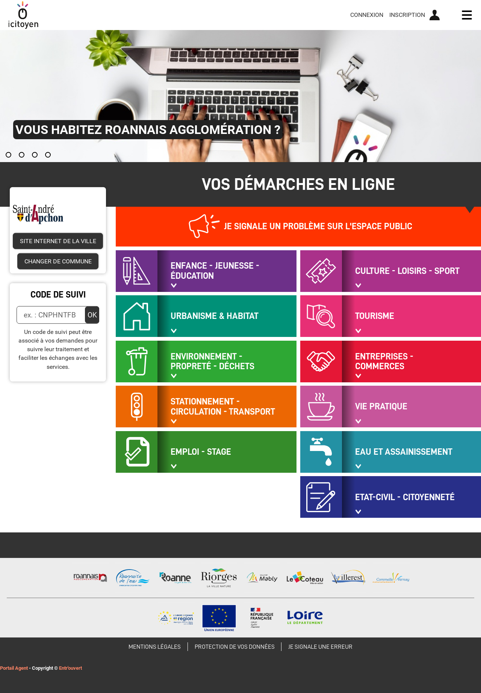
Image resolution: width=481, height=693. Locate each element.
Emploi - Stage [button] (201, 451)
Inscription (407, 14)
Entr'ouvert (70, 668)
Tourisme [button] (374, 315)
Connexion (366, 14)
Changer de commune (58, 261)
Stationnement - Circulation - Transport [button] (223, 406)
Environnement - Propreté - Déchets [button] (212, 361)
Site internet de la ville (58, 241)
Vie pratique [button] (381, 406)
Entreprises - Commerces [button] (384, 361)
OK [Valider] (92, 314)
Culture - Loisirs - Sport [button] (407, 270)
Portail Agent (14, 668)
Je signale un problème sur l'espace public (318, 226)
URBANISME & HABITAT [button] (215, 315)
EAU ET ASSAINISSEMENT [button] (403, 451)
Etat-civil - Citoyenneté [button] (405, 497)
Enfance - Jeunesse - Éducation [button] (215, 270)
